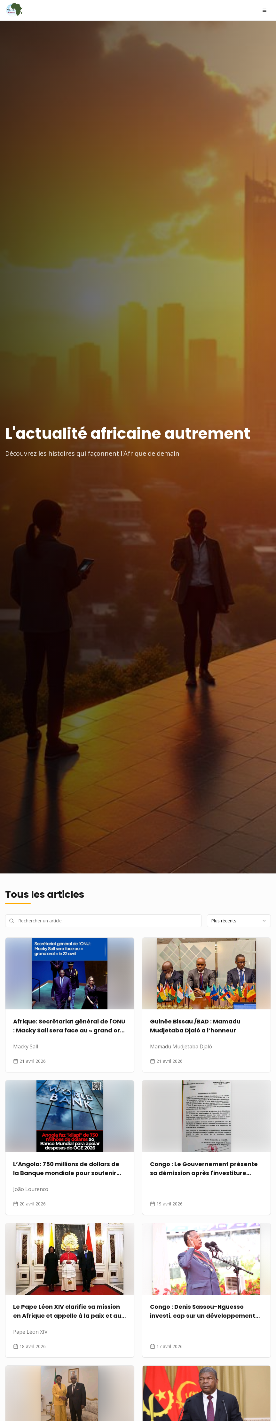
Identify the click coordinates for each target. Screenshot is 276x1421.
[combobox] (239, 920)
